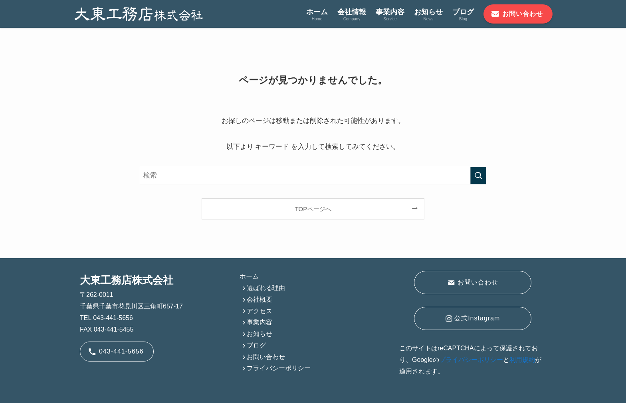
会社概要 (259, 299)
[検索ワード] (313, 175)
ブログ (256, 345)
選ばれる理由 (266, 287)
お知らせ (259, 333)
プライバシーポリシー (279, 368)
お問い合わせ (266, 357)
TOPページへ (313, 208)
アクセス (259, 311)
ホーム (249, 276)
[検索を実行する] (478, 175)
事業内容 (259, 322)
